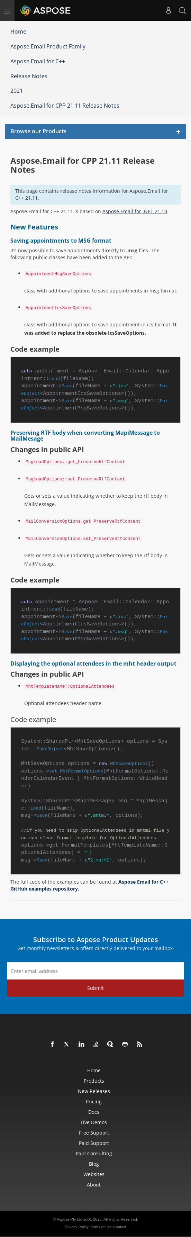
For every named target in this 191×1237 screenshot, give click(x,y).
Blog (94, 1164)
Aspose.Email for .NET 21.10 (134, 211)
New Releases (94, 1091)
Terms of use (101, 1227)
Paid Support (94, 1143)
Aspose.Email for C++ (37, 61)
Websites (93, 1174)
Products (94, 1080)
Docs (93, 1112)
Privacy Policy (76, 1227)
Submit (95, 988)
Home (18, 31)
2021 (16, 90)
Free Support (94, 1132)
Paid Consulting (94, 1153)
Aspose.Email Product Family (47, 46)
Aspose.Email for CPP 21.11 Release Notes (64, 105)
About (94, 1184)
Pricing (94, 1101)
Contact (119, 1227)
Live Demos (94, 1122)
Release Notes (28, 76)
